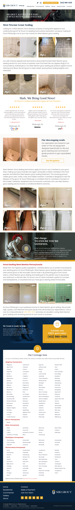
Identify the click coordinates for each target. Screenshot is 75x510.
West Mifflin (58, 408)
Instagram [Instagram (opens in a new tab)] (22, 497)
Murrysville (41, 457)
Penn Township (43, 466)
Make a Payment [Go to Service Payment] (28, 490)
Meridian (41, 430)
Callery (9, 432)
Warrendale (58, 405)
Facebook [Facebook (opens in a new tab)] (26, 497)
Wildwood (57, 414)
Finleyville (9, 444)
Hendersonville (27, 442)
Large (40, 371)
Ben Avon (9, 387)
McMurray (41, 442)
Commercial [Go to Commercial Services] (40, 6)
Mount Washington (44, 396)
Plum (56, 367)
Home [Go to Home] (5, 487)
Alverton (9, 454)
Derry (8, 470)
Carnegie (9, 412)
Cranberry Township (12, 434)
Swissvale (57, 394)
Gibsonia (25, 399)
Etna (24, 392)
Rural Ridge (58, 374)
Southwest (57, 454)
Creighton (25, 376)
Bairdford (9, 376)
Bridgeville (9, 405)
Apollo (8, 457)
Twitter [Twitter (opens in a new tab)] (30, 497)
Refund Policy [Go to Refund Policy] (34, 506)
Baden (8, 422)
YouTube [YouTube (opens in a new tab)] (33, 497)
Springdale (58, 389)
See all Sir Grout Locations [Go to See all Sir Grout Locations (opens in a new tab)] (30, 478)
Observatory (42, 412)
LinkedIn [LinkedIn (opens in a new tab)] (37, 497)
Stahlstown (58, 457)
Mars (24, 434)
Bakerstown (10, 378)
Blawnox (9, 392)
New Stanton (42, 464)
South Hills (57, 385)
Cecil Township (11, 442)
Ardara (9, 459)
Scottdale (41, 475)
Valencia (57, 430)
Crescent (25, 378)
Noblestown (42, 403)
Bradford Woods (11, 401)
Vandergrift (58, 464)
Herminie (25, 459)
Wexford (57, 412)
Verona (57, 401)
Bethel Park (10, 389)
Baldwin (9, 380)
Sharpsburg (58, 383)
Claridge (9, 466)
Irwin (24, 464)
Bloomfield (10, 394)
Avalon (8, 374)
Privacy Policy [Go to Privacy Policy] (14, 506)
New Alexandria (43, 459)
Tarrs (56, 459)
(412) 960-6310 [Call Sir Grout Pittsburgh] (66, 3)
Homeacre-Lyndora (28, 432)
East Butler (25, 428)
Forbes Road (26, 450)
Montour (41, 389)
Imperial (25, 414)
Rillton (40, 468)
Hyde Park (25, 461)
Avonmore (9, 461)
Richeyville (41, 444)
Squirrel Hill (57, 392)
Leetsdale (41, 376)
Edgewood (26, 385)
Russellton (57, 376)
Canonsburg (10, 440)
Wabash (57, 403)
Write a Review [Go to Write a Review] (37, 2)
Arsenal (9, 369)
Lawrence (25, 444)
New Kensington (43, 461)
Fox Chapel (26, 394)
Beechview (9, 383)
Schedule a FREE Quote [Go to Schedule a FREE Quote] (50, 3)
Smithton (57, 452)
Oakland (41, 408)
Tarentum (57, 396)
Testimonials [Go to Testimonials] (61, 6)
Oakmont (41, 410)
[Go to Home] (14, 5)
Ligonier (25, 475)
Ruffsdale (41, 473)
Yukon (56, 473)
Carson (9, 414)
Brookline (9, 410)
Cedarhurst (26, 365)
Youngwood (58, 470)
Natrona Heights (43, 399)
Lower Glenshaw (43, 378)
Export (8, 475)
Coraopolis (26, 371)
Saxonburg (42, 434)
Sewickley (57, 378)
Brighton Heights (11, 408)
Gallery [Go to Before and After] (47, 6)
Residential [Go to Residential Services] (30, 6)
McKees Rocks (42, 380)
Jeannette (25, 466)
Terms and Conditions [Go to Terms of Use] (24, 506)
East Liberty (26, 383)
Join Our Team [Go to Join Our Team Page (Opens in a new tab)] (27, 493)
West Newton (58, 466)
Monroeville (42, 387)
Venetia (57, 444)
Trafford (57, 461)
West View (57, 410)
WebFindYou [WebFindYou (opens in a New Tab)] (69, 505)
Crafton (25, 374)
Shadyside (57, 380)
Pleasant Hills (58, 365)
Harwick (25, 408)
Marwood (41, 428)
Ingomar (41, 365)
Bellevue (9, 385)
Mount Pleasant (43, 454)
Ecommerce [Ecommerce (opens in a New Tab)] (62, 505)
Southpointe (58, 440)
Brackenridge (10, 396)
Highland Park (26, 412)
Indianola (25, 417)
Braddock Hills (10, 399)
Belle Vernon (10, 464)
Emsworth (25, 389)
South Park (58, 387)
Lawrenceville (42, 374)
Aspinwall (9, 371)
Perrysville (41, 414)
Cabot (8, 430)
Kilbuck (41, 369)
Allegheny (9, 365)
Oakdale (41, 405)
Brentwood (10, 403)
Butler (8, 428)
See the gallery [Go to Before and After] (52, 160)
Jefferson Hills (42, 367)
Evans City (25, 430)
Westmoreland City (60, 468)
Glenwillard (26, 403)
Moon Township (43, 392)
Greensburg (26, 454)
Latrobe (25, 470)
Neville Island (42, 401)
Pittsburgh (41, 417)
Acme (8, 450)
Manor (40, 452)
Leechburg (26, 473)
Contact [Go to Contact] (69, 6)
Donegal (9, 473)
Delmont (9, 468)
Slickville (57, 450)
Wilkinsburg (58, 417)
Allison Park (10, 367)
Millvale (41, 385)
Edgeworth (26, 387)
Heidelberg (26, 410)
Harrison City (26, 457)
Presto (56, 369)
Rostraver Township (44, 470)
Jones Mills (25, 468)
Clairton (25, 369)
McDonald (41, 440)
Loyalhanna (42, 450)
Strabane (57, 442)
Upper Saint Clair (59, 399)
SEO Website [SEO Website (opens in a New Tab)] (56, 505)
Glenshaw (25, 401)
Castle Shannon (11, 417)
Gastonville (26, 440)
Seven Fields (58, 428)
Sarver (40, 432)
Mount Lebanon (43, 394)
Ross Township (59, 371)
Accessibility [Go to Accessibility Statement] (6, 506)
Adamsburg (10, 452)
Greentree (25, 405)
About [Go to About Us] (53, 6)
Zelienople (57, 432)
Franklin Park (26, 396)
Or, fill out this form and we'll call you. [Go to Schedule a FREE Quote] (57, 340)
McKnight (41, 383)
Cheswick (25, 367)
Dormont (25, 380)
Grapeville (25, 452)
